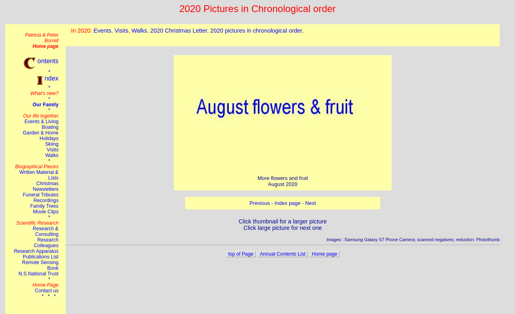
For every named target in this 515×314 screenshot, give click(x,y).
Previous (260, 203)
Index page (287, 203)
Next (310, 203)
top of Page (241, 254)
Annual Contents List (282, 254)
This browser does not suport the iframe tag (283, 35)
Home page (324, 254)
